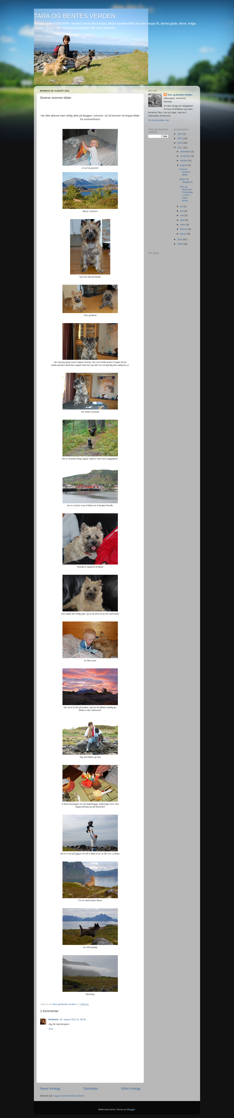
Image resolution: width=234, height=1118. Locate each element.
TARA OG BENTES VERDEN (74, 16)
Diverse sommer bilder (185, 172)
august (184, 165)
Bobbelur (53, 1019)
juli (182, 206)
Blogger (131, 1109)
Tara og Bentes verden (179, 94)
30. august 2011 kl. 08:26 (73, 1019)
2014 (180, 134)
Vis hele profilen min (158, 120)
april (182, 220)
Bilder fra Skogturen (186, 180)
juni (182, 211)
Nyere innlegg (50, 1088)
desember (185, 151)
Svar (50, 1028)
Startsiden (90, 1088)
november (185, 156)
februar (184, 229)
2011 (180, 147)
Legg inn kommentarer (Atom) (68, 1095)
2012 (180, 143)
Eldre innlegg (130, 1088)
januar (183, 233)
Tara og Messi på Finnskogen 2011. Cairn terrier (186, 193)
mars (183, 224)
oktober (184, 160)
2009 (180, 244)
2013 (180, 138)
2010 (180, 239)
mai (182, 215)
